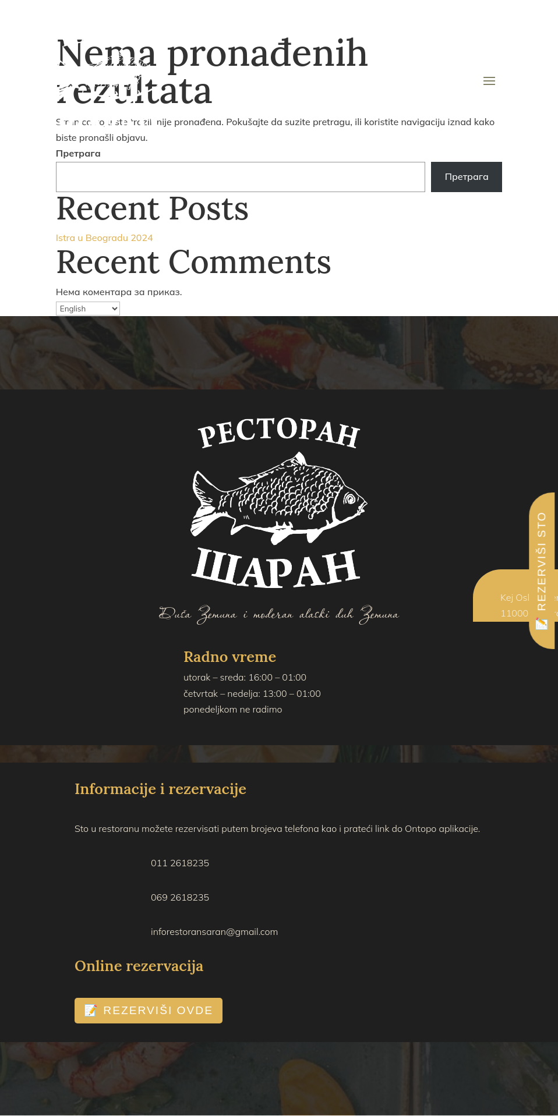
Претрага (78, 153)
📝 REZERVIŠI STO (541, 570)
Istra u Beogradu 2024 (104, 237)
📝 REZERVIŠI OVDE (148, 1010)
